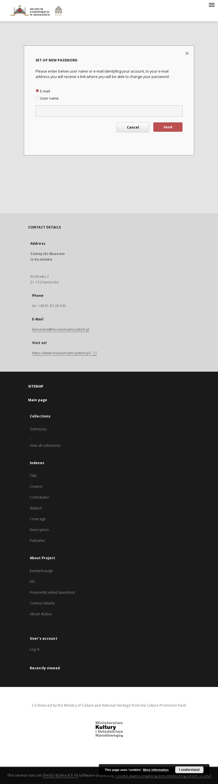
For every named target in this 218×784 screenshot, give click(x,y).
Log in (35, 649)
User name (47, 98)
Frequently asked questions (52, 592)
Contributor (39, 497)
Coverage (38, 519)
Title (33, 475)
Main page (37, 400)
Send (168, 127)
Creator (36, 486)
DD (32, 581)
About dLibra (40, 614)
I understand (189, 770)
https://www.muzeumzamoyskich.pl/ (64, 353)
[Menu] (211, 4)
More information (156, 769)
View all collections (45, 445)
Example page (41, 570)
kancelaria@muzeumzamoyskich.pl (60, 329)
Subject (36, 508)
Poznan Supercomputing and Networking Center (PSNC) (163, 775)
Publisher (37, 540)
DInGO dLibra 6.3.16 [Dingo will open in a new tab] (60, 775)
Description (39, 529)
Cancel (133, 127)
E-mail (42, 91)
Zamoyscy (38, 429)
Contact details (42, 603)
